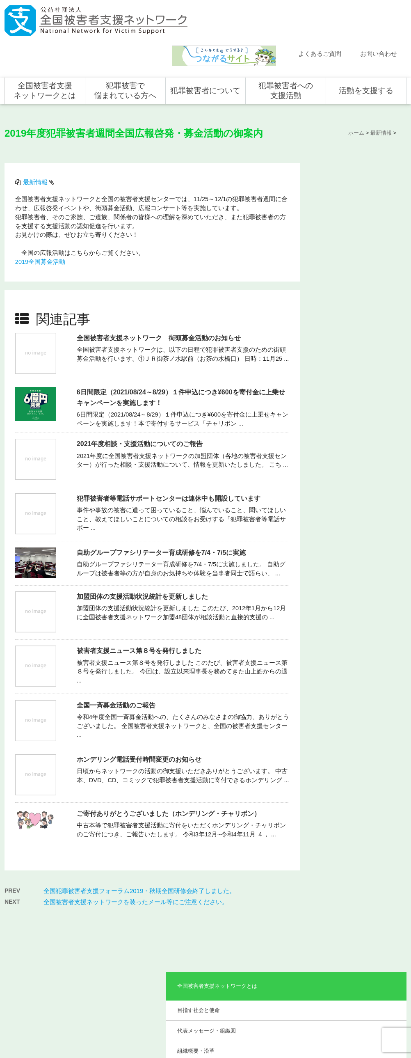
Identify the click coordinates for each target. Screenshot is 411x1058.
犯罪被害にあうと (199, 916)
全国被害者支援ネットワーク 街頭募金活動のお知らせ (160, 292)
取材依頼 (23, 976)
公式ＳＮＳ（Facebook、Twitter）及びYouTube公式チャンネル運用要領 (305, 1030)
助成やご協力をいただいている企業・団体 (356, 261)
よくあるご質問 (319, 17)
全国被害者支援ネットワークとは (45, 54)
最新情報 (36, 143)
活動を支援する (366, 54)
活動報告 (23, 928)
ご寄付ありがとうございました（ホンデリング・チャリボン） (170, 767)
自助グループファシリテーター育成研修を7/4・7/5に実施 (162, 506)
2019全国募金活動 (41, 222)
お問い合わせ (378, 17)
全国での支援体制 (280, 916)
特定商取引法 (384, 1016)
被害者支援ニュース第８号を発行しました (140, 605)
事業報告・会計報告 (343, 285)
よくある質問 (28, 940)
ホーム (20, 904)
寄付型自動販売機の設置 (368, 988)
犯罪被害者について (205, 54)
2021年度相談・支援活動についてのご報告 (141, 398)
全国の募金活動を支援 (365, 976)
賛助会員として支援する (368, 952)
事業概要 (329, 236)
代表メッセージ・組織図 (348, 195)
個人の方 (351, 916)
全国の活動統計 (277, 952)
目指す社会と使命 (340, 175)
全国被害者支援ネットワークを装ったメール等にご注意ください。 (135, 852)
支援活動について (280, 928)
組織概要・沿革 (337, 216)
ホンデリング (355, 964)
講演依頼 (23, 964)
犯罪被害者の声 (197, 972)
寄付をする (353, 940)
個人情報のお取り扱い (340, 1016)
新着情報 (23, 916)
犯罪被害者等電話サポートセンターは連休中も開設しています (170, 452)
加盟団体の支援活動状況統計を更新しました (143, 550)
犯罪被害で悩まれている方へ (125, 54)
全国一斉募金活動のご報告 (117, 659)
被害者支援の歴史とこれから (207, 933)
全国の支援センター (282, 940)
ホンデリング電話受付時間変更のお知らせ (140, 713)
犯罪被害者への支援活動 (285, 54)
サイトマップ (295, 1016)
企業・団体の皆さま (363, 928)
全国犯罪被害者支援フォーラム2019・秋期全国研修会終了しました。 (139, 841)
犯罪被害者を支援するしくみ (207, 955)
